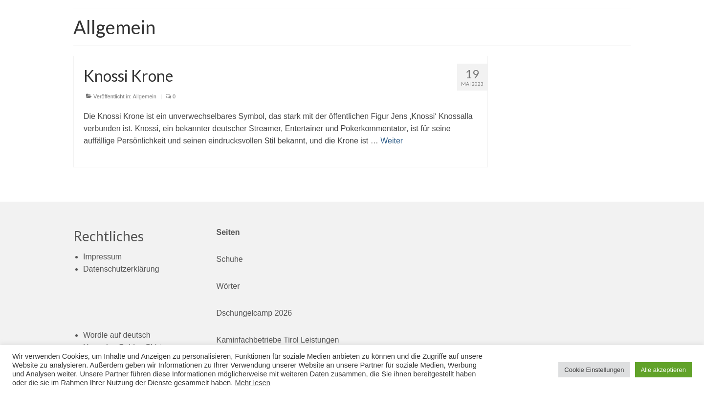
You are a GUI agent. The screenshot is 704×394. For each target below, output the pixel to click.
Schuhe (230, 259)
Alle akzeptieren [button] (663, 369)
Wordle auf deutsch (117, 335)
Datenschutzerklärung (121, 269)
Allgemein (144, 96)
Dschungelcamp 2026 (254, 313)
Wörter (228, 286)
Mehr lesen (252, 383)
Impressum (102, 257)
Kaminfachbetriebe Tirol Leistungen (278, 340)
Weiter (391, 141)
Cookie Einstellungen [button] (594, 369)
